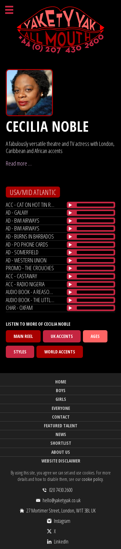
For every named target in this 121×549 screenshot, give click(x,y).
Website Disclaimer (60, 461)
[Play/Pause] (70, 205)
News (60, 434)
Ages (95, 336)
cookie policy (92, 479)
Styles (20, 352)
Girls (60, 399)
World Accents (59, 352)
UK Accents (62, 336)
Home (60, 382)
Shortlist (60, 443)
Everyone (61, 408)
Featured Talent (60, 425)
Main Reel (23, 336)
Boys (61, 390)
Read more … (19, 163)
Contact (61, 417)
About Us (60, 452)
